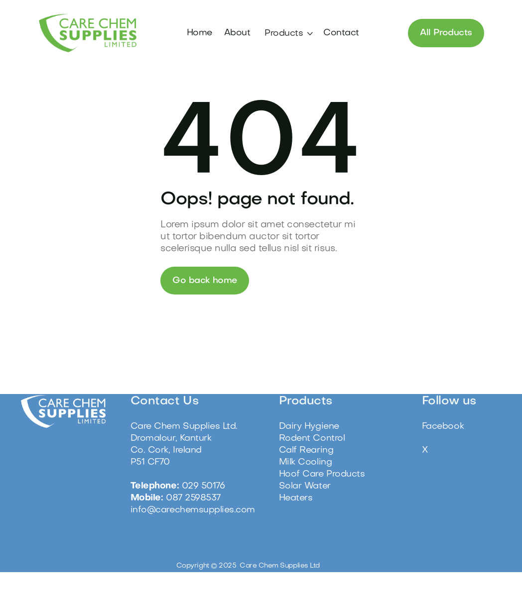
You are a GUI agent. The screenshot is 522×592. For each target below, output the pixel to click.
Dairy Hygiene (309, 426)
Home (198, 33)
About (236, 33)
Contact (339, 33)
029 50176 (203, 486)
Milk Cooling (305, 462)
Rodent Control (312, 438)
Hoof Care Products (322, 474)
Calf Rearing (306, 450)
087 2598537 (193, 498)
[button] (286, 34)
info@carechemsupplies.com (192, 510)
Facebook (443, 426)
